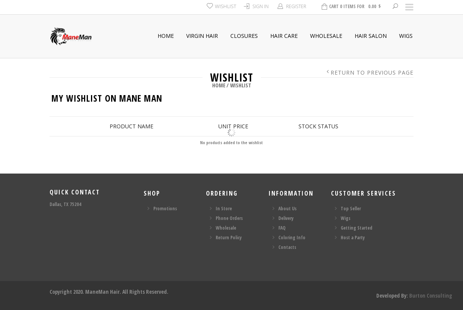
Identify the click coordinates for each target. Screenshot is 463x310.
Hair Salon (371, 35)
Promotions (165, 208)
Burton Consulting (430, 295)
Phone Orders (229, 218)
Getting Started (356, 228)
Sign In (260, 6)
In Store (224, 208)
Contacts (287, 247)
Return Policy (229, 237)
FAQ (282, 228)
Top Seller (351, 208)
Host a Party (353, 237)
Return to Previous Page (372, 72)
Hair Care (284, 35)
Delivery (285, 218)
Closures (244, 35)
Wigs (406, 35)
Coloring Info (291, 237)
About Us (287, 208)
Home (166, 35)
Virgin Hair (202, 35)
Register (296, 6)
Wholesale (326, 35)
